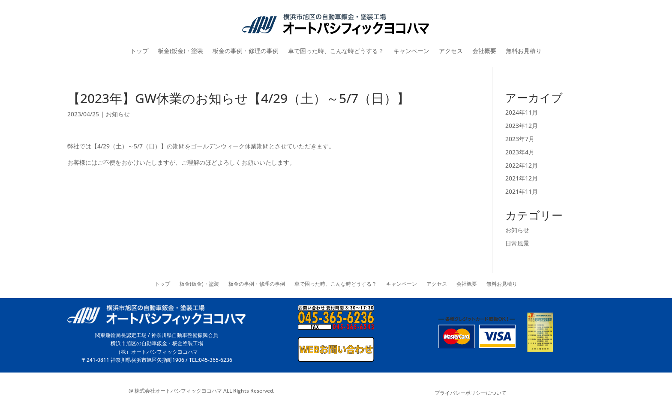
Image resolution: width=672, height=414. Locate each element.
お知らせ (118, 114)
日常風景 (517, 243)
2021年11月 (521, 191)
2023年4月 (519, 152)
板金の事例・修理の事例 (246, 51)
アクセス (451, 51)
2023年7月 (519, 139)
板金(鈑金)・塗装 (180, 51)
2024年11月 (521, 112)
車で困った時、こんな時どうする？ (336, 51)
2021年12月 (521, 178)
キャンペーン (411, 51)
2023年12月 (521, 125)
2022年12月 (521, 165)
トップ (139, 51)
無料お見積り (524, 51)
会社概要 (484, 51)
